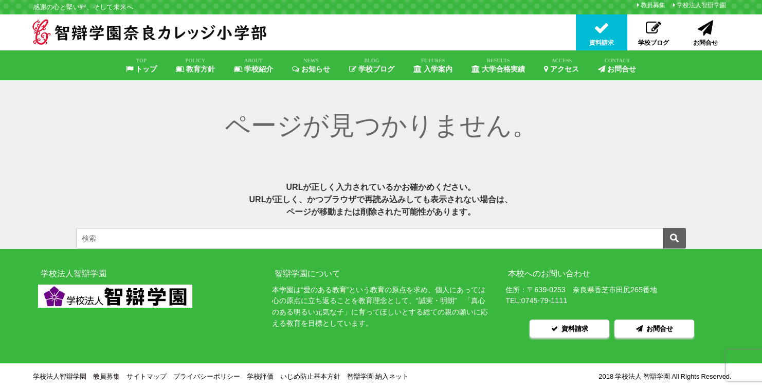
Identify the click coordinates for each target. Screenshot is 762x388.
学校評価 (260, 375)
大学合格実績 (498, 65)
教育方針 (195, 65)
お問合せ (617, 65)
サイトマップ (146, 375)
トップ (141, 65)
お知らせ (311, 65)
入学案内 (432, 65)
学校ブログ (371, 65)
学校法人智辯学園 (701, 5)
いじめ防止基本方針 (310, 375)
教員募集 (653, 5)
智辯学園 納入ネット (378, 375)
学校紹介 (253, 65)
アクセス (561, 65)
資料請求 (569, 327)
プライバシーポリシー (206, 375)
